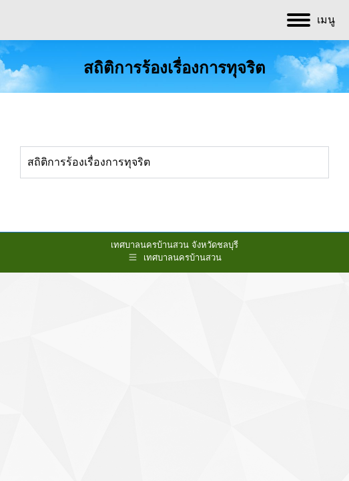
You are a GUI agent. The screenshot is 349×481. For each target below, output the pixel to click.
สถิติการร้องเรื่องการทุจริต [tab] (88, 162)
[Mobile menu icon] (311, 20)
